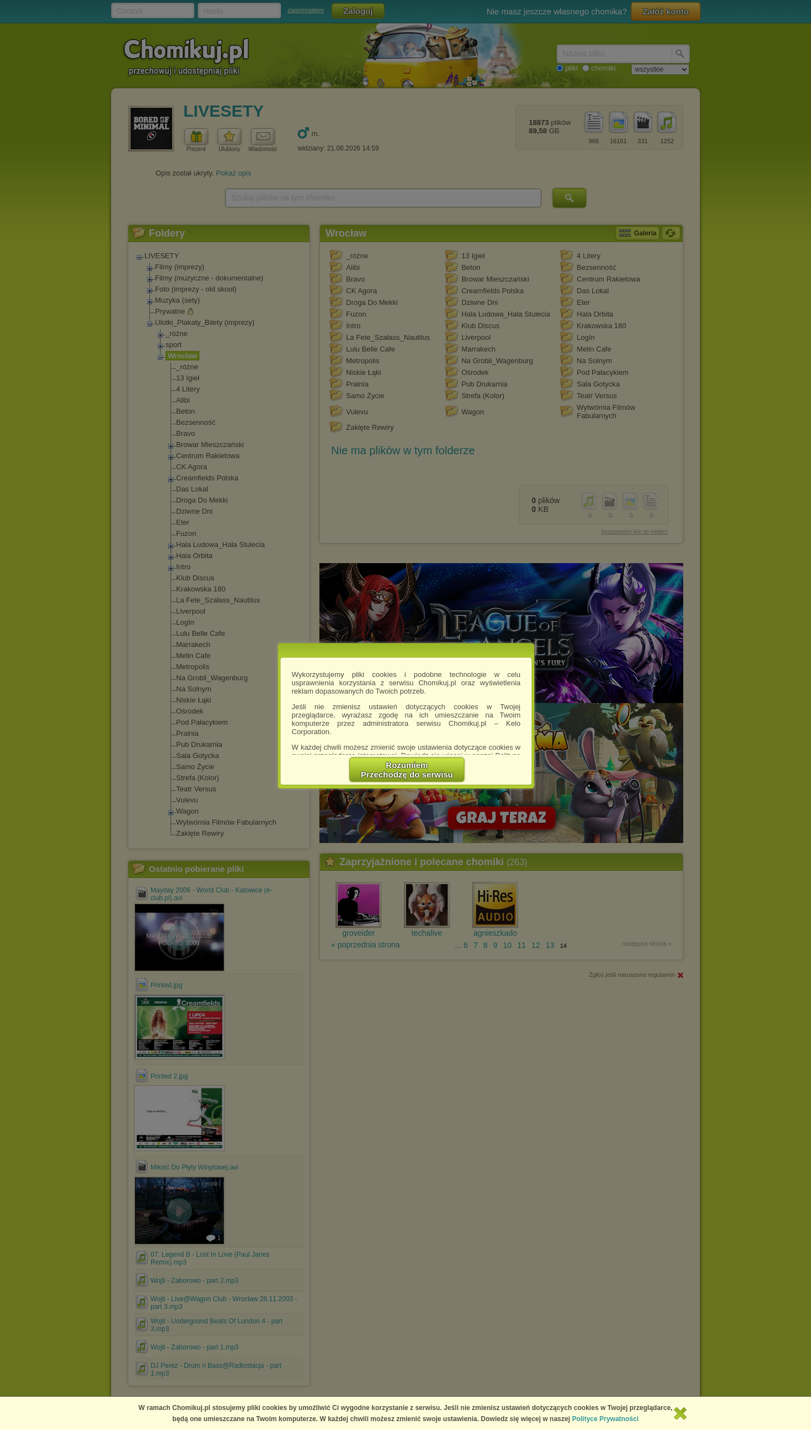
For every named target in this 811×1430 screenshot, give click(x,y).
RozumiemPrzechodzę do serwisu (407, 769)
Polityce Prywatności (605, 1419)
